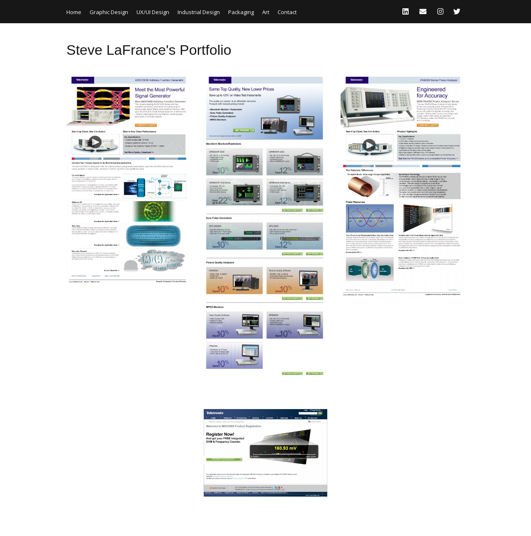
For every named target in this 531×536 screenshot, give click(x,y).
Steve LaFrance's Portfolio (148, 50)
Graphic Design (109, 12)
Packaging (241, 12)
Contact (287, 12)
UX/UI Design (152, 12)
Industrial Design (199, 12)
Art (265, 12)
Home (73, 12)
